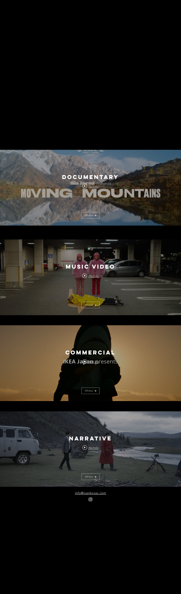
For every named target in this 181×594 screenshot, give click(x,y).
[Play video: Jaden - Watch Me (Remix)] (90, 275)
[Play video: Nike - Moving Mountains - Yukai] (90, 186)
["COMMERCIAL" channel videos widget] (90, 363)
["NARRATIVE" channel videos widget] (90, 449)
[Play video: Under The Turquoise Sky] (90, 447)
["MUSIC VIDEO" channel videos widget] (90, 277)
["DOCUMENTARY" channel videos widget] (90, 188)
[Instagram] (90, 499)
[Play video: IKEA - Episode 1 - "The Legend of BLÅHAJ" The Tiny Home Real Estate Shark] (90, 361)
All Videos (90, 215)
